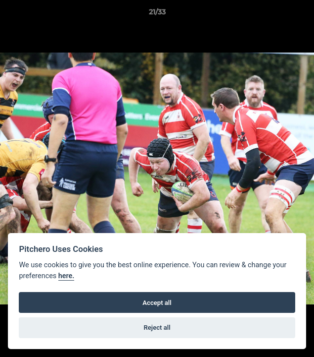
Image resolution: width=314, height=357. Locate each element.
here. (66, 276)
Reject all (156, 327)
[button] (302, 14)
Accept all (156, 302)
